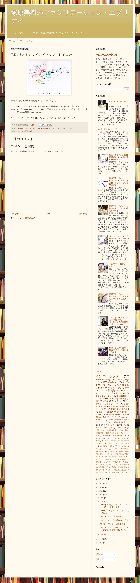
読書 (101, 412)
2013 (101, 494)
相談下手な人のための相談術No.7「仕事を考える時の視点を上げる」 (118, 297)
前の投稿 (83, 214)
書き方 (109, 433)
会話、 (127, 462)
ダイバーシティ (109, 425)
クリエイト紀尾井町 (24, 131)
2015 (101, 491)
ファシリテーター (112, 404)
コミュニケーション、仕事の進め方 (111, 398)
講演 (117, 472)
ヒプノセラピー (111, 417)
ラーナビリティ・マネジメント (111, 462)
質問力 (126, 422)
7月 (102, 501)
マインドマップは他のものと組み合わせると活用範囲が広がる (114, 528)
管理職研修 (121, 467)
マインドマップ (68, 129)
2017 (101, 483)
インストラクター (33, 129)
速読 (122, 472)
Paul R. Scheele (109, 441)
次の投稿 (15, 214)
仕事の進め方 (101, 430)
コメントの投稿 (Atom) (25, 218)
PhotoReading (103, 379)
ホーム (12, 41)
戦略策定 (99, 433)
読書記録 (113, 390)
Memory (98, 441)
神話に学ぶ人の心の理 (106, 54)
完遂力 (116, 464)
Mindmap (21, 129)
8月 (102, 498)
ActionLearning (120, 393)
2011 (101, 543)
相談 (97, 401)
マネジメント (121, 428)
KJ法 (100, 438)
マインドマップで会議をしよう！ (114, 520)
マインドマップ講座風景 (110, 516)
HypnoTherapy (115, 414)
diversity (120, 441)
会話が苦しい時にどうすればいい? (118, 265)
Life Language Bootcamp (118, 438)
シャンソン (105, 449)
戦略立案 (123, 430)
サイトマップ (26, 41)
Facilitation (121, 396)
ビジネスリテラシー (118, 456)
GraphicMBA (100, 414)
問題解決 (117, 420)
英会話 (118, 470)
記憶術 (111, 472)
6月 (102, 534)
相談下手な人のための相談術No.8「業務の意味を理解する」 (118, 157)
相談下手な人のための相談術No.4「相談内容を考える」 (118, 350)
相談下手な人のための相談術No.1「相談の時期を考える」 (118, 208)
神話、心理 (111, 467)
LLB (105, 438)
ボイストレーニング (104, 428)
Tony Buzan (117, 401)
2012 (101, 539)
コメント (102, 559)
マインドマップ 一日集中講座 (112, 524)
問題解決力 (102, 464)
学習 (110, 464)
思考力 (106, 401)
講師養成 (121, 412)
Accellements (118, 435)
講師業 (110, 412)
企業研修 (114, 409)
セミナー (44, 129)
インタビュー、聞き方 (107, 446)
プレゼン (123, 425)
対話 (123, 464)
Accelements (107, 435)
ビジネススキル (55, 129)
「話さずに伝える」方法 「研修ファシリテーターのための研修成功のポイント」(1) (118, 320)
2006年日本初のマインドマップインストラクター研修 (114, 506)
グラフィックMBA (116, 406)
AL (99, 425)
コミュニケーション (105, 396)
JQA (127, 435)
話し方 (118, 422)
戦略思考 (112, 430)
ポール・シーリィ (113, 459)
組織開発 (125, 409)
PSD (103, 406)
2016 (101, 487)
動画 (109, 420)
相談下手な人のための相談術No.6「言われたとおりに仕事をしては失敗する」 (118, 181)
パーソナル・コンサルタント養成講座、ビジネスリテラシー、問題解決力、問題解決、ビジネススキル (112, 454)
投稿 (100, 554)
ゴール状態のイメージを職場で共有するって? (119, 237)
